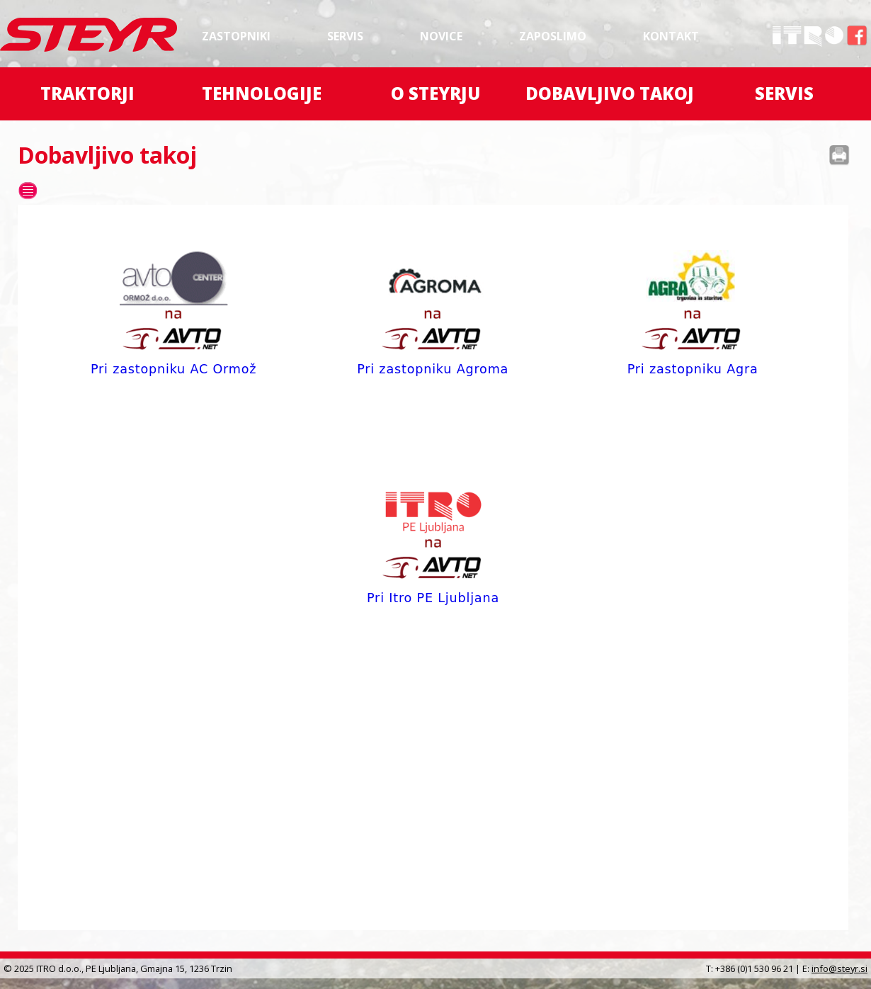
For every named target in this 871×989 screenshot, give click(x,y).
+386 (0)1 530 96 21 (754, 968)
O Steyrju (435, 93)
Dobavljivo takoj (609, 93)
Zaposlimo (552, 36)
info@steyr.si (839, 968)
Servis (345, 36)
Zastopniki (236, 36)
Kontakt (671, 36)
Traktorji (87, 93)
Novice (441, 36)
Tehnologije (261, 93)
